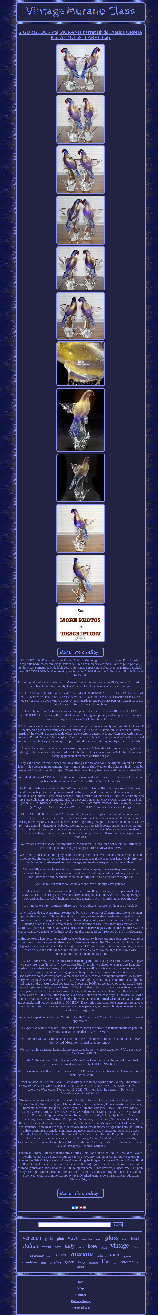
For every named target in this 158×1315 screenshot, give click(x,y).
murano (82, 1253)
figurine (127, 1256)
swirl (49, 1256)
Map (80, 1288)
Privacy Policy (81, 1301)
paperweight (37, 1256)
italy (70, 1246)
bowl (92, 1246)
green (69, 1261)
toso (98, 1239)
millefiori (55, 1262)
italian (30, 1245)
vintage (119, 1245)
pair (58, 1247)
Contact (80, 1295)
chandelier (29, 1262)
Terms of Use (81, 1308)
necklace (87, 1239)
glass (112, 1237)
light (81, 1247)
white (124, 1239)
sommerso (130, 1261)
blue (106, 1261)
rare (115, 1263)
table (43, 1263)
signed (104, 1248)
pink (60, 1239)
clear (135, 1247)
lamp (115, 1254)
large (81, 1262)
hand (135, 1238)
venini (46, 1247)
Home (81, 1282)
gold (49, 1238)
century (101, 1255)
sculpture (93, 1262)
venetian (32, 1238)
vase (73, 1237)
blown (61, 1254)
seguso (80, 1266)
